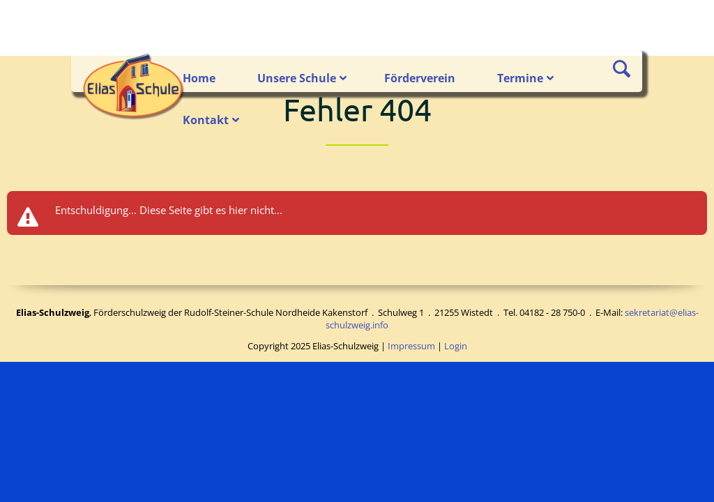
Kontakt (206, 120)
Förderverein (419, 78)
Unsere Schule (296, 78)
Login (455, 346)
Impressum (411, 346)
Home (199, 78)
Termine (520, 78)
